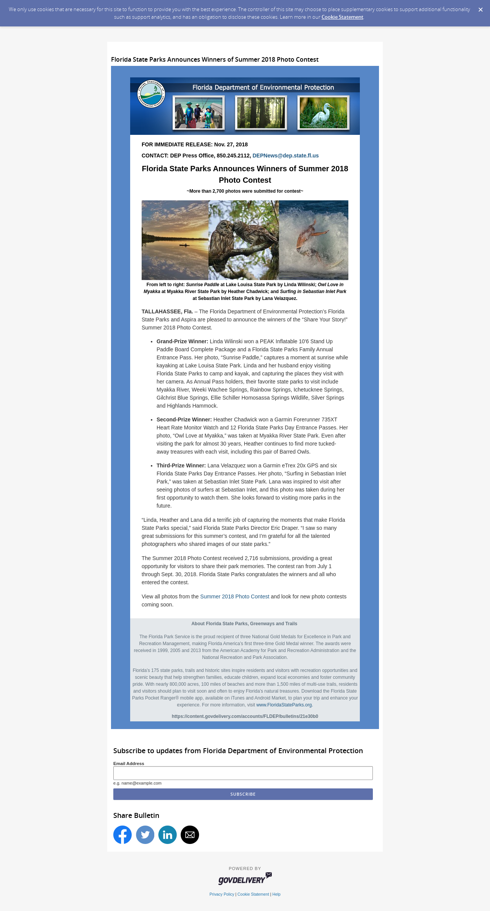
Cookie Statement (342, 16)
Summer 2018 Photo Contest (235, 596)
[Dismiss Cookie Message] (480, 7)
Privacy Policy (221, 894)
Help (276, 894)
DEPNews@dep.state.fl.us (286, 155)
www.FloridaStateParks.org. (284, 705)
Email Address (128, 763)
